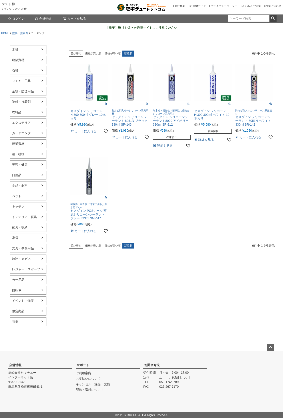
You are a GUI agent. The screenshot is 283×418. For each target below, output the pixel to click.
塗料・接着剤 (20, 33)
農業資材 (18, 143)
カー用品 (18, 279)
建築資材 (18, 60)
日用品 (16, 175)
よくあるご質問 (251, 6)
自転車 (16, 290)
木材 (15, 49)
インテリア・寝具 (24, 217)
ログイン (16, 18)
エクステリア (21, 122)
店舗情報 (15, 365)
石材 (15, 70)
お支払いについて (88, 378)
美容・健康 (20, 164)
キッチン (18, 206)
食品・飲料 (20, 185)
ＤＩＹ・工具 (21, 81)
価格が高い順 (113, 53)
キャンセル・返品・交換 (93, 384)
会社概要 (180, 6)
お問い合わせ (273, 6)
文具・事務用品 (23, 248)
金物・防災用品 (23, 91)
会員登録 (43, 18)
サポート (83, 365)
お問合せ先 (152, 365)
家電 (15, 238)
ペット (16, 196)
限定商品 (18, 311)
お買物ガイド (198, 6)
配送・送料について (90, 389)
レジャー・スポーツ (26, 269)
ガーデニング (21, 133)
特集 (15, 321)
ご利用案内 (83, 373)
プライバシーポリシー (224, 6)
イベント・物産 (23, 300)
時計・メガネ (21, 259)
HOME (5, 33)
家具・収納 (20, 227)
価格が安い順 (93, 53)
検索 (272, 18)
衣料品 (16, 112)
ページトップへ (270, 347)
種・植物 (18, 154)
